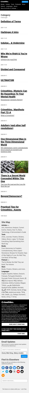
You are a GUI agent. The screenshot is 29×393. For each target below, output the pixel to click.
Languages (9, 6)
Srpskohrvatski (7, 287)
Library (8, 4)
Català (7, 294)
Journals (9, 237)
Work (15, 251)
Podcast (4, 260)
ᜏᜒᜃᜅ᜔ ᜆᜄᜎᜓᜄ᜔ (11, 297)
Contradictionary (7, 251)
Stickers (21, 237)
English (4, 274)
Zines (3, 237)
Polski (10, 278)
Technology (5, 232)
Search (3, 6)
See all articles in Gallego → (9, 8)
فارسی (9, 285)
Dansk (19, 290)
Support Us (25, 1)
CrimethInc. (5, 1)
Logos (14, 239)
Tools (12, 4)
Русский (4, 278)
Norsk (4, 297)
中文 (15, 281)
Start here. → (22, 333)
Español (10, 274)
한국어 (14, 287)
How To (14, 230)
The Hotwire (10, 264)
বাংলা (8, 290)
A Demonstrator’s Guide (18, 232)
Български (9, 281)
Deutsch (21, 274)
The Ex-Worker (6, 262)
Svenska (13, 290)
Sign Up (24, 356)
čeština (11, 283)
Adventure (8, 227)
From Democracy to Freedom (11, 248)
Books (3, 4)
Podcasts (18, 4)
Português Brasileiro (15, 276)
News (20, 230)
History (9, 230)
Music (9, 239)
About (15, 6)
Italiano (15, 274)
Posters (15, 237)
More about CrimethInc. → (18, 324)
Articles (4, 225)
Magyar (23, 283)
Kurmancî (22, 294)
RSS (8, 225)
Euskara (17, 283)
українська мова (14, 292)
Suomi (22, 278)
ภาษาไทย (5, 292)
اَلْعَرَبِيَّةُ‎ (4, 290)
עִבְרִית (24, 290)
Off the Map (13, 257)
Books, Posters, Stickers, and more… (14, 269)
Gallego (15, 294)
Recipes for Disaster (16, 253)
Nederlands (16, 285)
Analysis (15, 227)
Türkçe (4, 285)
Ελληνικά (16, 278)
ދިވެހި (11, 294)
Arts (3, 227)
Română (20, 287)
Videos (4, 239)
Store (23, 4)
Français (4, 276)
